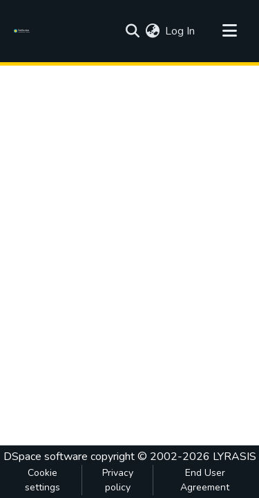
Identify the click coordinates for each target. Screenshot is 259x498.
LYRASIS (234, 456)
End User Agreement (204, 480)
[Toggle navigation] (229, 31)
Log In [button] (180, 31)
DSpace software (45, 456)
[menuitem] (152, 31)
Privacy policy (117, 480)
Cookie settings (42, 480)
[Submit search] (132, 31)
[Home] (23, 31)
